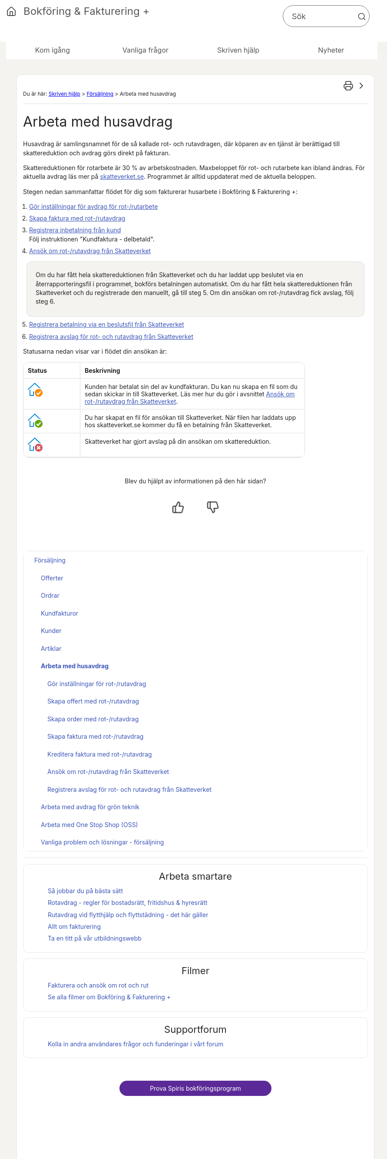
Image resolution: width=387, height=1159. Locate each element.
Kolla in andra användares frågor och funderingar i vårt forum (135, 1044)
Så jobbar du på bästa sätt (85, 890)
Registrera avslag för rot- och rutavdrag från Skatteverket (111, 336)
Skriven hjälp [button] (238, 50)
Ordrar (50, 595)
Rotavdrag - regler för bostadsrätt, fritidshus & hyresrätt (127, 902)
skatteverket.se (122, 176)
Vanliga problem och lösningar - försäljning (102, 842)
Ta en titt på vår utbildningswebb (95, 938)
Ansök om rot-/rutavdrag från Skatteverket (90, 251)
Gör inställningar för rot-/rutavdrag (96, 683)
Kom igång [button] (52, 50)
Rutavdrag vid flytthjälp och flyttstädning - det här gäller (128, 914)
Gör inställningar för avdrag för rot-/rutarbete (93, 206)
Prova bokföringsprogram (195, 1088)
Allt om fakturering (74, 926)
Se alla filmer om (109, 997)
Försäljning (99, 93)
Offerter (52, 578)
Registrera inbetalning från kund (75, 230)
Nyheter (331, 50)
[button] (362, 16)
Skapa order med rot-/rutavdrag (93, 719)
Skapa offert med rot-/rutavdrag (93, 701)
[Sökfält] (326, 16)
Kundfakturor (59, 613)
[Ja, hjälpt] (178, 507)
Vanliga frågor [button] (145, 50)
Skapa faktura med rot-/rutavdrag (77, 218)
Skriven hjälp (64, 93)
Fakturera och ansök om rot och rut (98, 985)
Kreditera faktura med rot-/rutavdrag (99, 754)
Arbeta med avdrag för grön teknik (90, 807)
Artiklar (51, 648)
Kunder (51, 630)
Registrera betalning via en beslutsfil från (106, 324)
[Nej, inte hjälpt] (213, 507)
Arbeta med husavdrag (75, 666)
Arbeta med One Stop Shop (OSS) (89, 824)
